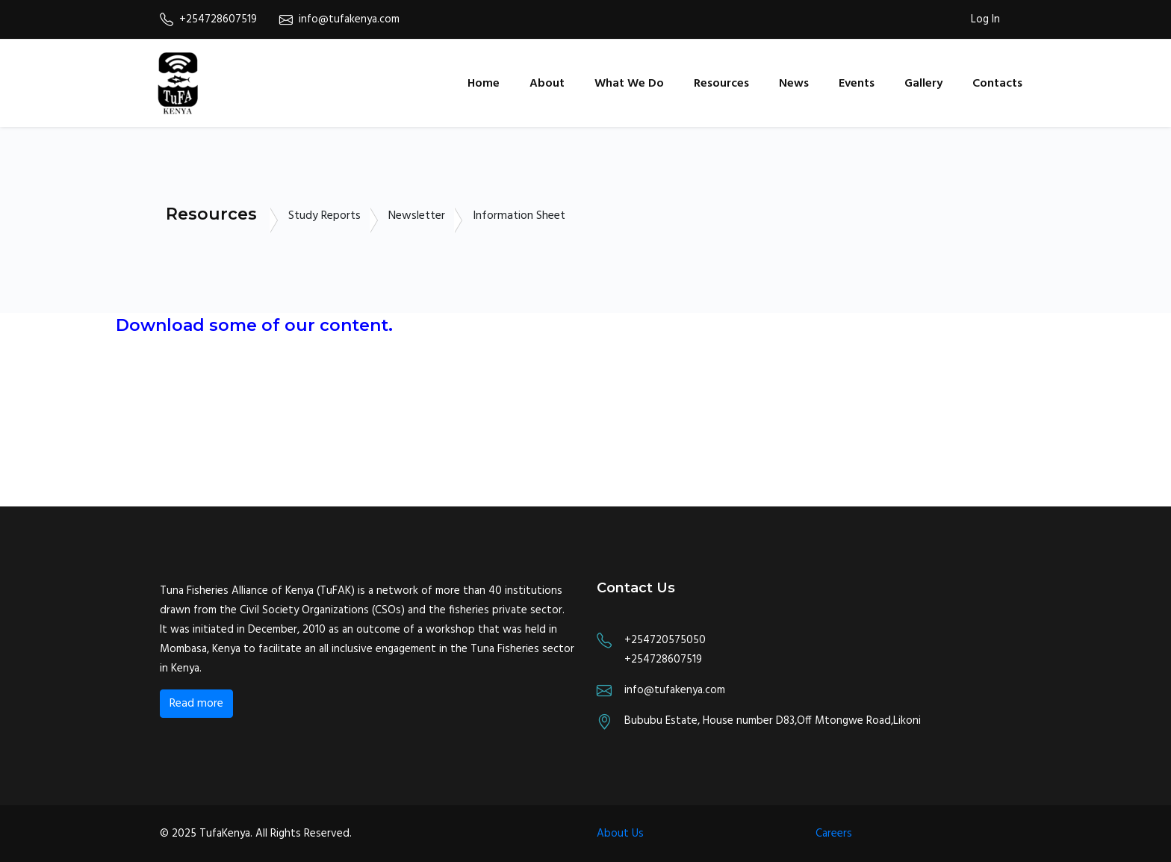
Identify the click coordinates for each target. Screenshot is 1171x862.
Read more (196, 703)
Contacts (997, 83)
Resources (721, 83)
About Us (620, 834)
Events (857, 83)
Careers (834, 834)
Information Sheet (519, 216)
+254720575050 (665, 640)
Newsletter (416, 216)
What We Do (629, 83)
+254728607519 (208, 19)
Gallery (923, 83)
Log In (985, 19)
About (547, 83)
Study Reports (324, 216)
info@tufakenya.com (339, 19)
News (794, 83)
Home (484, 83)
